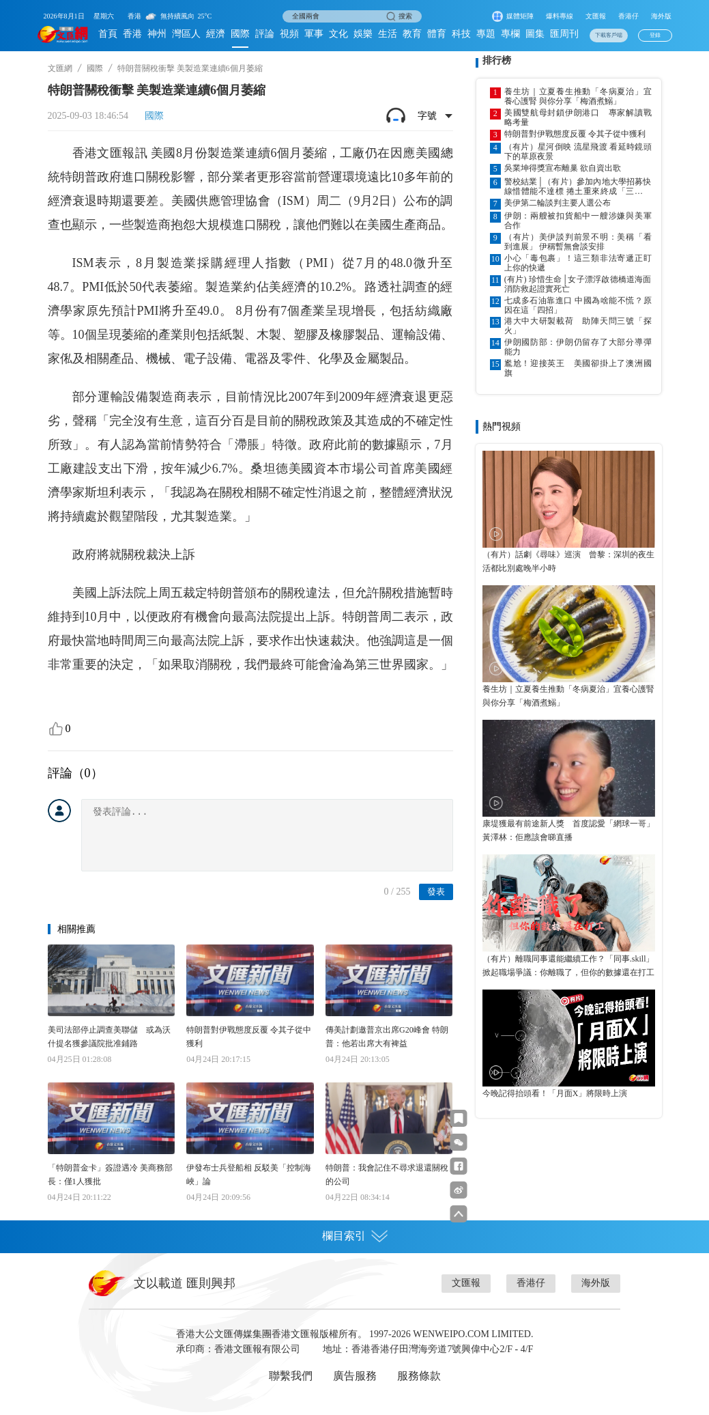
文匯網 (60, 68)
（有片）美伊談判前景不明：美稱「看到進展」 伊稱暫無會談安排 (578, 241)
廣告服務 (355, 1376)
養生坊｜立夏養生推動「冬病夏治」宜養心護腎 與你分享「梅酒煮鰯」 (578, 96)
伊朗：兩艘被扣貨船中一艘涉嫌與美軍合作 (578, 220)
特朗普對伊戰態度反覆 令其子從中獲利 (248, 1036)
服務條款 (419, 1376)
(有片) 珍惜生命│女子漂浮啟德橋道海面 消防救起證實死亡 (578, 284)
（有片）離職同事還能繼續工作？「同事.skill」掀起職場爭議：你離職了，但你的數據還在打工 (568, 965)
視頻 (289, 34)
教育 (412, 34)
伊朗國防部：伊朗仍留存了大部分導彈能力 (578, 346)
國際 (240, 34)
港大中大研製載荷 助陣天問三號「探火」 (578, 325)
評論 (264, 34)
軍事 (313, 34)
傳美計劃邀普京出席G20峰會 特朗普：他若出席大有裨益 (386, 1036)
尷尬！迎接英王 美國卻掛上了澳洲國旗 (578, 368)
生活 (387, 34)
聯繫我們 (291, 1376)
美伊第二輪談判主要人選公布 (557, 203)
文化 (338, 34)
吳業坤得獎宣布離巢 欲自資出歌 (562, 168)
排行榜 (496, 60)
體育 (436, 34)
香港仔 (628, 16)
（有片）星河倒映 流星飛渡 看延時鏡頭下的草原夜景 (578, 151)
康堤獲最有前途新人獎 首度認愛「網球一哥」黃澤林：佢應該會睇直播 (568, 830)
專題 (485, 34)
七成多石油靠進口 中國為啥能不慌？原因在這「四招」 (578, 305)
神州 (157, 34)
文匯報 (595, 16)
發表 (436, 891)
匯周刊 (564, 34)
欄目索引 (355, 1236)
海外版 (661, 16)
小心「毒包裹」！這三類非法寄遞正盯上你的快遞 (578, 262)
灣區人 (186, 34)
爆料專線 (559, 16)
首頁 (107, 34)
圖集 (535, 34)
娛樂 (363, 34)
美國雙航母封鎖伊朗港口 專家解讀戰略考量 (578, 117)
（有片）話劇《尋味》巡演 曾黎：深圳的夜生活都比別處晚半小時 (568, 561)
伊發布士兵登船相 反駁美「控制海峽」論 (248, 1174)
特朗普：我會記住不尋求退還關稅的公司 (386, 1174)
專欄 (510, 34)
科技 (461, 34)
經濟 (215, 34)
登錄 (655, 35)
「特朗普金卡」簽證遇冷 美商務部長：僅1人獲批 (110, 1174)
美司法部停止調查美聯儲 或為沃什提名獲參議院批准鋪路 (109, 1036)
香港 (132, 34)
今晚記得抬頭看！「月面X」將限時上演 (555, 1093)
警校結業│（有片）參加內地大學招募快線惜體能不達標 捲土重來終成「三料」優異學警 (578, 186)
